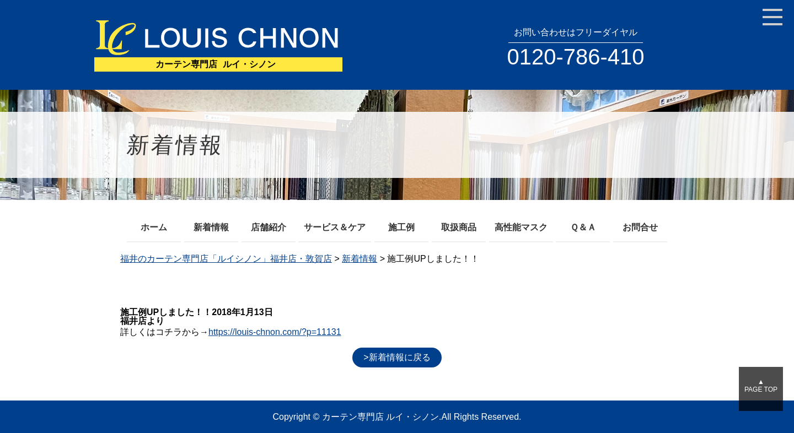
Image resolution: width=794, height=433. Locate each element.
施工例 (401, 227)
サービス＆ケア (335, 227)
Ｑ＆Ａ (583, 227)
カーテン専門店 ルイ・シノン (380, 416)
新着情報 (211, 227)
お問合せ (640, 227)
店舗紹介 (268, 227)
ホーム (154, 227)
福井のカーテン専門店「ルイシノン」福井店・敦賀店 (226, 258)
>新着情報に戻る (396, 357)
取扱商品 (458, 227)
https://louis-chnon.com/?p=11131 (274, 332)
